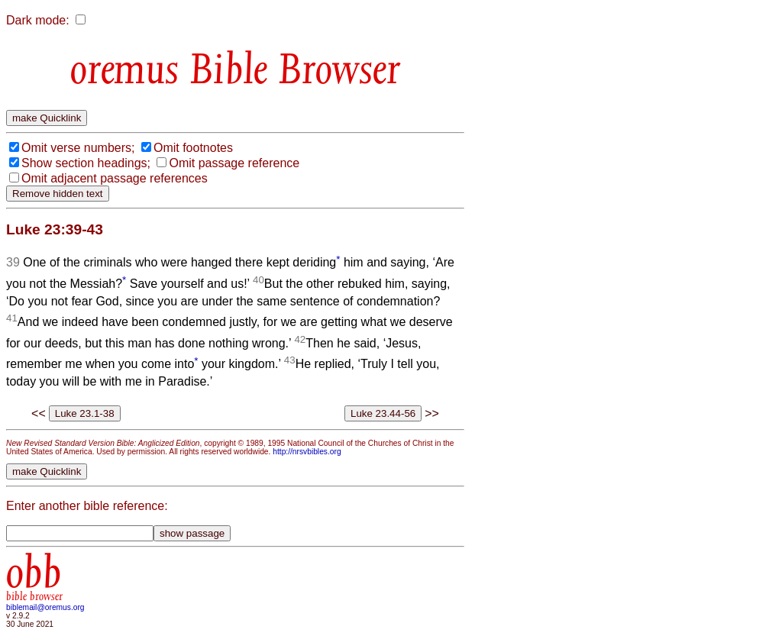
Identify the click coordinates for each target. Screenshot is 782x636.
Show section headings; (85, 163)
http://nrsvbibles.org (307, 451)
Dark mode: (37, 20)
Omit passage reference (234, 163)
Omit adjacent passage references (114, 178)
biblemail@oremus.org (45, 607)
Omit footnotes (193, 147)
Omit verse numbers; (77, 147)
